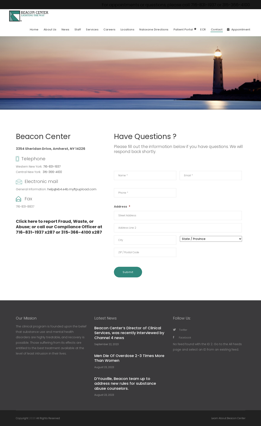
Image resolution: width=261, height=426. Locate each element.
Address (122, 206)
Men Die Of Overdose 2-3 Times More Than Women (129, 358)
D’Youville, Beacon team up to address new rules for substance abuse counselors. (125, 383)
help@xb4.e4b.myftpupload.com (71, 189)
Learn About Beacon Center (228, 418)
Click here (26, 221)
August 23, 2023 (104, 367)
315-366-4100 (52, 172)
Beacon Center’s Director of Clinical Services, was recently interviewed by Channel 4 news (129, 332)
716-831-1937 (52, 166)
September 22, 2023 (106, 344)
